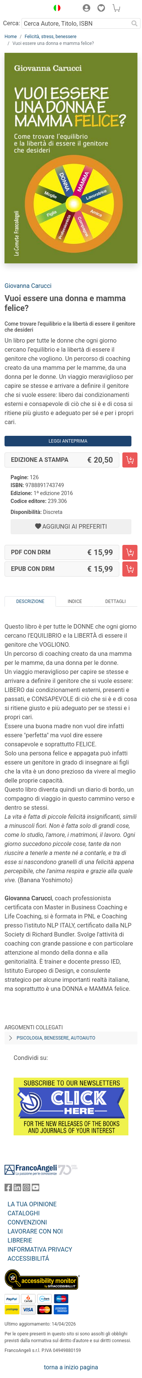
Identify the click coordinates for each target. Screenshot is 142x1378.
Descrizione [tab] (30, 601)
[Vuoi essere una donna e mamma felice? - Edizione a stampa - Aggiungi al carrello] (129, 460)
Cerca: (11, 23)
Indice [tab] (75, 601)
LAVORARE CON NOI (35, 1231)
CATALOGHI (24, 1213)
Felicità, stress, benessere (50, 36)
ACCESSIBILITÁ (28, 1258)
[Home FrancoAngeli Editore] (25, 9)
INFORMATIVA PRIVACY (40, 1249)
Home (11, 36)
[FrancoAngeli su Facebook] (8, 1189)
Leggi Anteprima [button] (68, 441)
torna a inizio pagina (71, 1367)
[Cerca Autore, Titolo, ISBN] (75, 23)
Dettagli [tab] (115, 601)
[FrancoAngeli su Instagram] (26, 1189)
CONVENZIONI (27, 1222)
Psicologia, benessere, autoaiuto (56, 1038)
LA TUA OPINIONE (32, 1204)
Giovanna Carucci (28, 285)
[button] (55, 9)
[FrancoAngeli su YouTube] (35, 1189)
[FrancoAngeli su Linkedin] (17, 1189)
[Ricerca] (134, 23)
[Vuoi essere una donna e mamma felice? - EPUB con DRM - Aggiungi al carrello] (129, 569)
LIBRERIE (20, 1240)
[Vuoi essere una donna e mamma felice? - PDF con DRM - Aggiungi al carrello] (129, 552)
